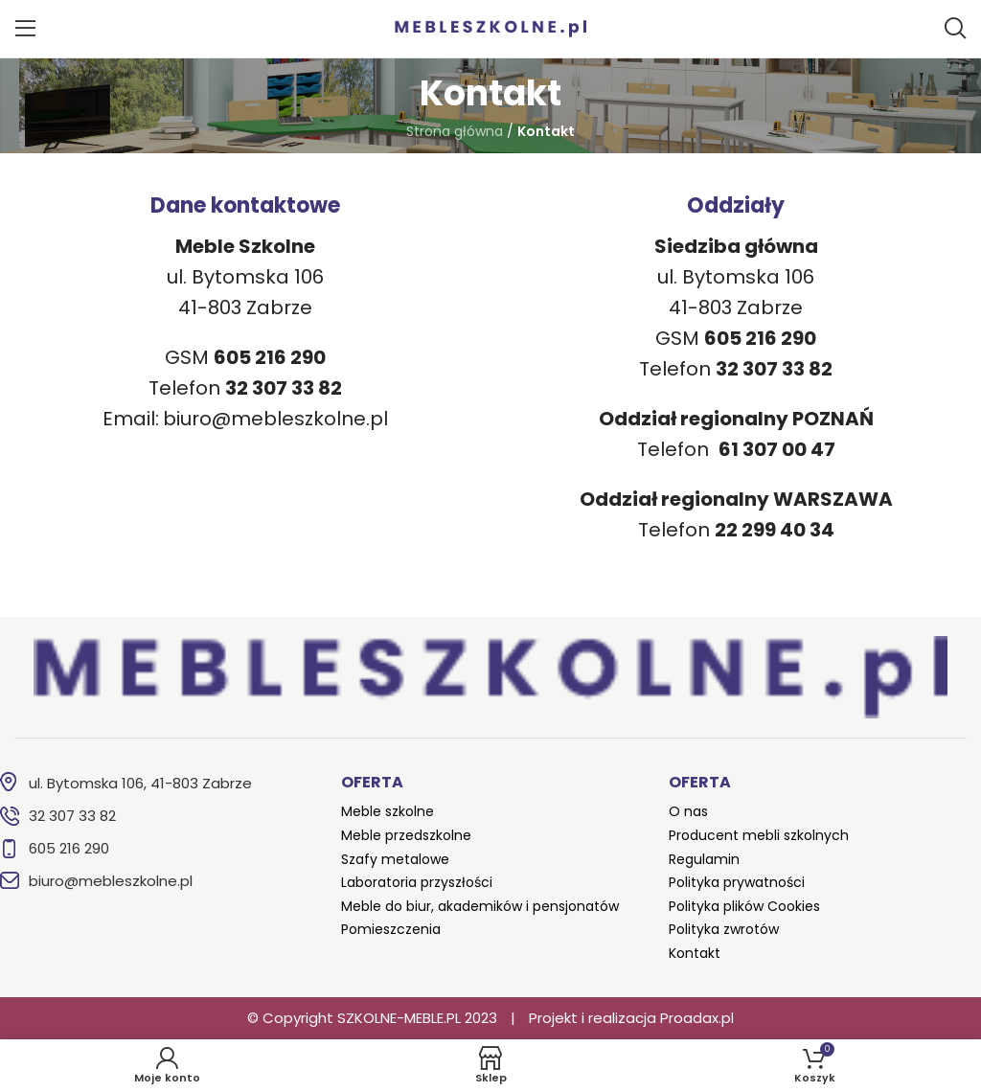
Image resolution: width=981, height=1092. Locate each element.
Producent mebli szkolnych (759, 835)
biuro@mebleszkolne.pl (275, 418)
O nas (688, 811)
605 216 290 (69, 848)
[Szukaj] (955, 29)
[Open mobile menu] (26, 29)
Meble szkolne (387, 811)
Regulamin (704, 859)
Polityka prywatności (737, 882)
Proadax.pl (697, 1018)
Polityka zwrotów (724, 929)
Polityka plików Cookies (744, 906)
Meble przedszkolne (406, 835)
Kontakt (694, 953)
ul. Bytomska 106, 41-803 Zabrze (140, 783)
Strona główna (454, 131)
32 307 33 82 (72, 816)
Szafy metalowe (395, 859)
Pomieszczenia (391, 929)
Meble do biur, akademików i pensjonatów (480, 906)
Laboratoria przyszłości (416, 882)
